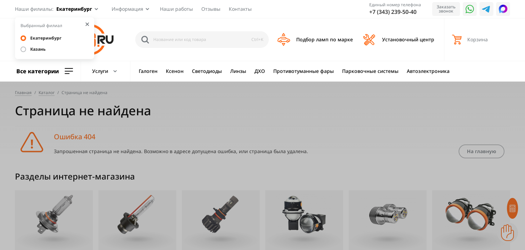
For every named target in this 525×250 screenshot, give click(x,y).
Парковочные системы (370, 71)
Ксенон (175, 71)
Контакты (240, 9)
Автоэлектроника (428, 71)
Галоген (148, 71)
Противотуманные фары (303, 71)
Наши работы (176, 9)
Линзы (238, 71)
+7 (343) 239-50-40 (393, 12)
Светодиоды (207, 71)
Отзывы (210, 9)
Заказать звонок (446, 9)
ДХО (260, 71)
